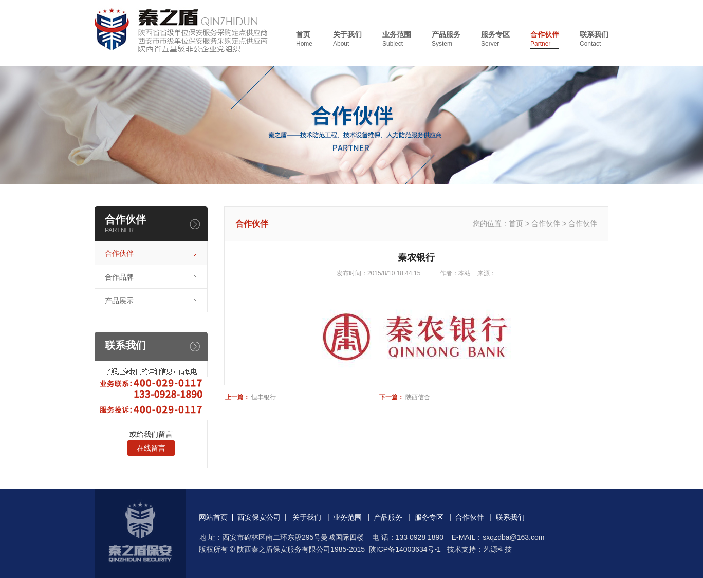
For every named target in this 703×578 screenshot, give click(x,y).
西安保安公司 (259, 517)
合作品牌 (119, 277)
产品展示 (119, 300)
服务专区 (495, 39)
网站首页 (213, 517)
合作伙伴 (544, 39)
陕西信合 (417, 397)
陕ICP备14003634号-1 (405, 549)
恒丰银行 (263, 397)
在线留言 (151, 448)
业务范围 (396, 39)
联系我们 (594, 39)
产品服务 (446, 39)
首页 (304, 39)
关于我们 (347, 39)
